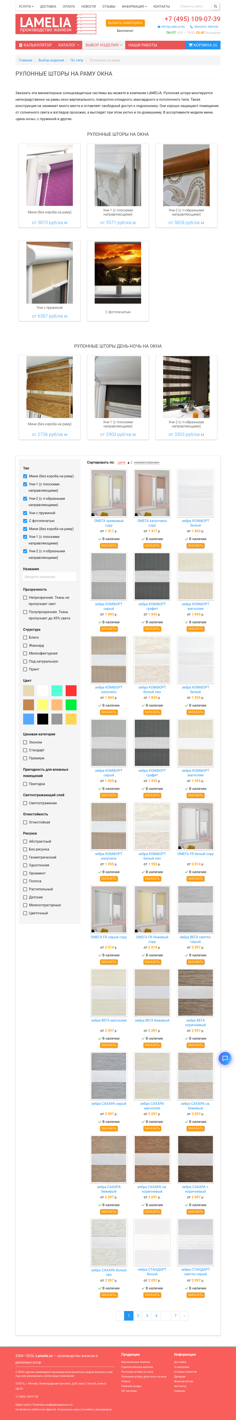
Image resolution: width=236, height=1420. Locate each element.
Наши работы (142, 45)
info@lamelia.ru (171, 26)
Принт (31, 669)
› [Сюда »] (184, 1316)
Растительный (38, 889)
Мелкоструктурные (42, 905)
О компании (181, 1367)
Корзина (203, 45)
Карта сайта (23, 1404)
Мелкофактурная (40, 653)
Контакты (161, 6)
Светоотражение (40, 803)
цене (121, 462)
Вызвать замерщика (125, 23)
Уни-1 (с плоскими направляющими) (41, 487)
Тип (26, 468)
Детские (33, 897)
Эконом (32, 742)
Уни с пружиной (39, 513)
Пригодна (34, 784)
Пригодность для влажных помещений (45, 772)
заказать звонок (204, 26)
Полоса (32, 881)
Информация (134, 6)
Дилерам (180, 1376)
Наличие (179, 1391)
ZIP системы (129, 1391)
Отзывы (108, 6)
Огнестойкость (35, 814)
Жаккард (33, 645)
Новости (88, 6)
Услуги (26, 6)
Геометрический (39, 857)
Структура (31, 630)
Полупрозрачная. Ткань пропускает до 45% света (46, 615)
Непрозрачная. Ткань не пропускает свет (46, 600)
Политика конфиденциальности (52, 1404)
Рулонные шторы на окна (137, 1371)
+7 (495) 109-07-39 (193, 19)
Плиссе (125, 1381)
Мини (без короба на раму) (48, 476)
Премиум (33, 758)
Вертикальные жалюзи (135, 1362)
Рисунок (30, 833)
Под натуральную (40, 661)
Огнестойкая (36, 822)
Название (31, 569)
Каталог (68, 45)
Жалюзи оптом (183, 1381)
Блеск (31, 637)
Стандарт (33, 750)
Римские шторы (131, 1386)
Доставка (48, 6)
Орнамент (34, 873)
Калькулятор (35, 45)
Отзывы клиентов (185, 1371)
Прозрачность (35, 589)
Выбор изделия (104, 45)
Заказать (108, 545)
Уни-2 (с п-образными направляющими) (44, 502)
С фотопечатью (39, 521)
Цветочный (35, 913)
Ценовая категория (39, 734)
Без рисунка (36, 849)
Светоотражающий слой (43, 795)
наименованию (146, 462)
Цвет (27, 681)
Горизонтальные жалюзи (137, 1367)
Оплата (69, 6)
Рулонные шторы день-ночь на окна (143, 1376)
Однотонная (36, 865)
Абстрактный (37, 841)
